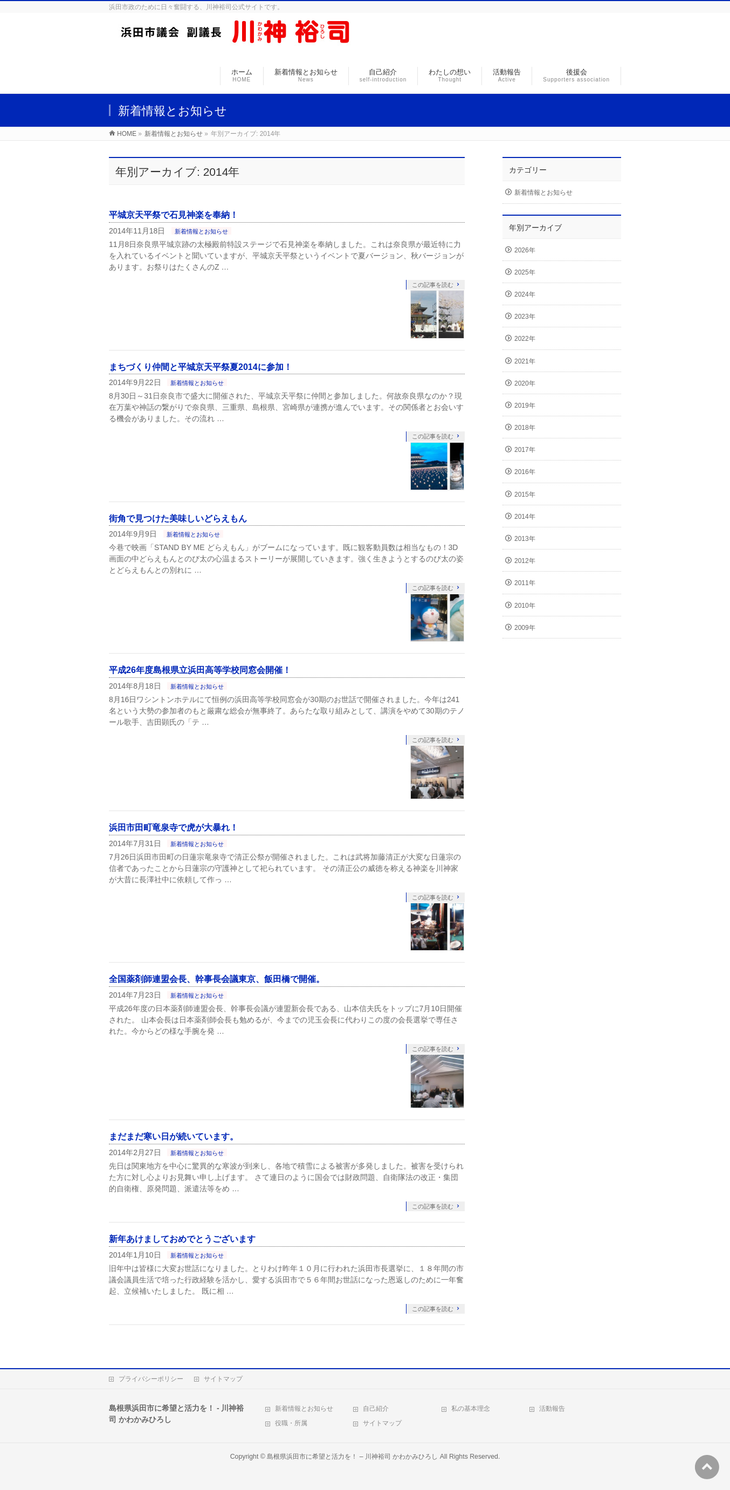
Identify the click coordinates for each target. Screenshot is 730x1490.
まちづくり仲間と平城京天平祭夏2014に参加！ (200, 367)
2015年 (524, 494)
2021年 (524, 361)
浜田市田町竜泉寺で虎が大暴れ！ (173, 827)
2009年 (524, 627)
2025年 (524, 272)
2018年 (524, 427)
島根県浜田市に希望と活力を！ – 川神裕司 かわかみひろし (352, 1456)
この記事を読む (432, 284)
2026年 (524, 250)
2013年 (524, 539)
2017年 (524, 450)
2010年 (524, 605)
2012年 (524, 561)
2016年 (524, 472)
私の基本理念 (470, 1408)
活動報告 (552, 1408)
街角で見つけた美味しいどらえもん (178, 518)
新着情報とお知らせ (201, 231)
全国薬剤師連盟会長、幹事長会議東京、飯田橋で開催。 (217, 979)
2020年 (524, 383)
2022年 (524, 338)
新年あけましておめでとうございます (182, 1239)
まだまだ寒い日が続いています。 (173, 1136)
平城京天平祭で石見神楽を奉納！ (173, 214)
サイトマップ (223, 1379)
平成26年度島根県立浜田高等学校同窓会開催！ (200, 670)
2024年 (524, 294)
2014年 (524, 516)
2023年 (524, 316)
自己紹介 (376, 1408)
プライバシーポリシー (151, 1379)
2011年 (524, 583)
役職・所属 (291, 1423)
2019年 (524, 405)
